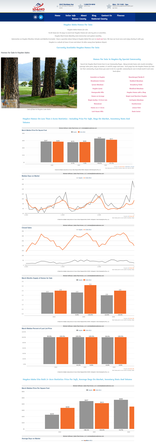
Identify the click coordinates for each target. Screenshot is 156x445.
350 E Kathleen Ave (66, 4)
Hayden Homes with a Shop (136, 92)
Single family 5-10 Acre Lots (97, 100)
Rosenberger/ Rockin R (136, 77)
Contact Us (106, 15)
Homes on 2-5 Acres (97, 108)
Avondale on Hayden (97, 77)
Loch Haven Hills (97, 111)
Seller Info (71, 15)
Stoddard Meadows (136, 81)
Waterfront (98, 104)
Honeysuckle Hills (97, 92)
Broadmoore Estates (98, 81)
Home (57, 15)
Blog (94, 15)
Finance (120, 15)
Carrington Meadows (136, 100)
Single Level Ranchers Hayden (136, 96)
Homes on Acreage (97, 96)
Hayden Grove (98, 88)
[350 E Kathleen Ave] (57, 6)
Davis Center (136, 111)
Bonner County (79, 18)
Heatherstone (136, 104)
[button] (35, 17)
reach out (100, 39)
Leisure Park (136, 108)
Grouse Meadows (97, 85)
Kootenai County (99, 18)
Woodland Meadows (136, 88)
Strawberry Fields (136, 85)
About (84, 15)
